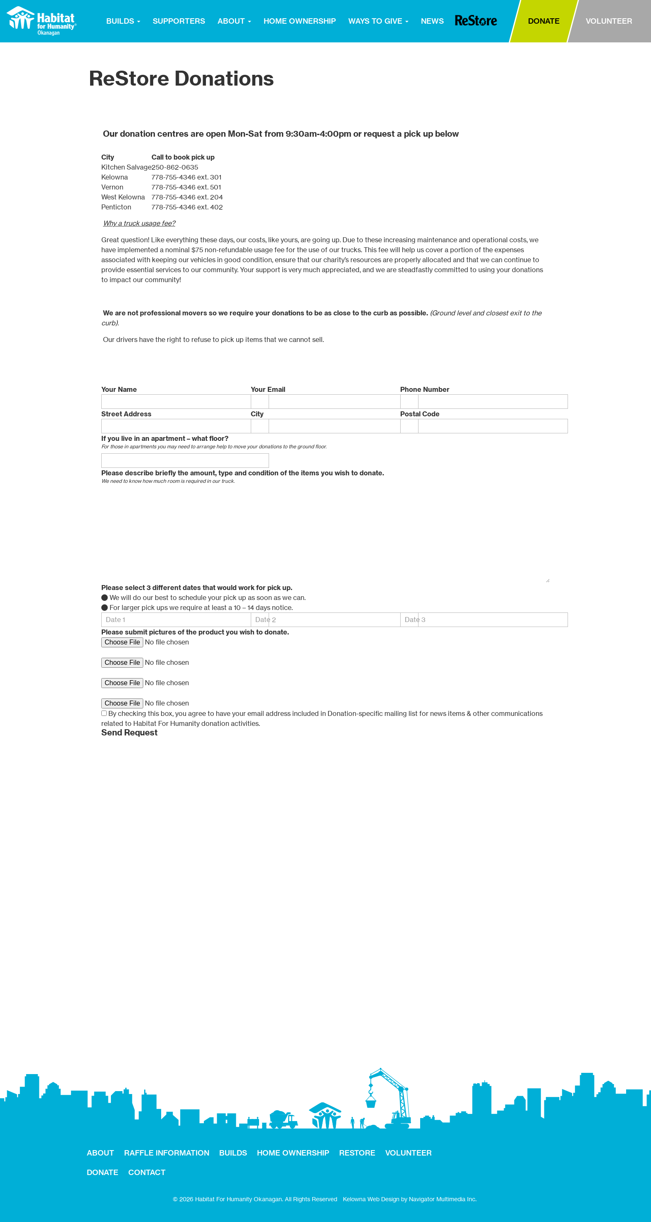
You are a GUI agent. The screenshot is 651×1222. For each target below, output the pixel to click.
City (257, 414)
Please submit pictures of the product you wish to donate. (195, 632)
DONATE (544, 21)
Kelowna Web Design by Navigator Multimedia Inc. (410, 1198)
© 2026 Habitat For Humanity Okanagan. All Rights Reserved (255, 1198)
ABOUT (234, 21)
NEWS (432, 21)
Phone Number (425, 389)
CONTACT (147, 1172)
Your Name (119, 389)
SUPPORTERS (179, 21)
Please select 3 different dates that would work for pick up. (196, 587)
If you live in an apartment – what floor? (164, 438)
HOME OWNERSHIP (300, 21)
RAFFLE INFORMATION (166, 1153)
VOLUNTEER (609, 21)
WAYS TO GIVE (378, 21)
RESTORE (476, 20)
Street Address (126, 414)
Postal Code (420, 414)
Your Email (268, 389)
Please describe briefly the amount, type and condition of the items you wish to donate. (242, 473)
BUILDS (123, 21)
